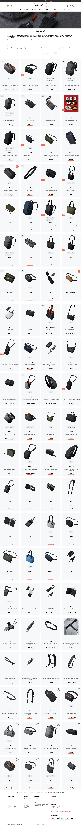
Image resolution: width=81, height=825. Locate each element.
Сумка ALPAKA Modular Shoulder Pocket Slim (9, 364)
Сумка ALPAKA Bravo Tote (51, 783)
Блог (9, 807)
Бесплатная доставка (11, 1)
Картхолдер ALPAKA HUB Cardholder (10, 329)
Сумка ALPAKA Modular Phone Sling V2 (9, 608)
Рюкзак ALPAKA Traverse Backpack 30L (30, 225)
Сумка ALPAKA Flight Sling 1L (71, 539)
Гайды (68, 9)
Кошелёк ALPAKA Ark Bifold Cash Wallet (71, 608)
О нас (9, 805)
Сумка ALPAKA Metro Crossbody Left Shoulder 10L (50, 400)
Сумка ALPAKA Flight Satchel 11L (71, 329)
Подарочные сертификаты (13, 803)
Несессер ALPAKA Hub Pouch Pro (9, 294)
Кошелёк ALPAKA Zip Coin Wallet (51, 469)
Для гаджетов (46, 9)
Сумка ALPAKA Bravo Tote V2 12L (71, 190)
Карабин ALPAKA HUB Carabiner (51, 608)
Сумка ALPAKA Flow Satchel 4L (71, 364)
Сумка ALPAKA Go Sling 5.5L (71, 713)
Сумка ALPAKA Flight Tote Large (71, 225)
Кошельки (26, 9)
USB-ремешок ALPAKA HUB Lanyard (9, 643)
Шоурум (18, 1)
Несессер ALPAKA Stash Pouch (30, 329)
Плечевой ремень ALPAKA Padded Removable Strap (71, 505)
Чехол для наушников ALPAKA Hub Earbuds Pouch (30, 609)
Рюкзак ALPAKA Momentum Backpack (51, 748)
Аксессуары (56, 9)
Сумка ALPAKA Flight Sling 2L (30, 364)
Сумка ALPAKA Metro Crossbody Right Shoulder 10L (71, 470)
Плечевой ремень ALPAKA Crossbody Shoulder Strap (30, 714)
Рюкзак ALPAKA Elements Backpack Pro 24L (71, 85)
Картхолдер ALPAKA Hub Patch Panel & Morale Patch (30, 540)
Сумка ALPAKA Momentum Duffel (10, 748)
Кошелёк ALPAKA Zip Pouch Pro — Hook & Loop (51, 504)
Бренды (63, 9)
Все (56, 53)
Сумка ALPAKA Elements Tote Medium (51, 329)
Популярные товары (28, 806)
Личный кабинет (11, 813)
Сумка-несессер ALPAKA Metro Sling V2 (30, 399)
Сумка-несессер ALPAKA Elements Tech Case (9, 783)
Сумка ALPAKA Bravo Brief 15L (71, 434)
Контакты (23, 1)
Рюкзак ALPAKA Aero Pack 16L (50, 85)
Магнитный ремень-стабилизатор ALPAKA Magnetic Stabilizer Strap (71, 644)
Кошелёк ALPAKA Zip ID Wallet (9, 469)
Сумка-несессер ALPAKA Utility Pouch (10, 190)
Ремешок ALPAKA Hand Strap (9, 678)
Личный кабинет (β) (29, 1)
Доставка (10, 804)
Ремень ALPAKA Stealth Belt (30, 190)
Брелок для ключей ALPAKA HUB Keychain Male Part (30, 679)
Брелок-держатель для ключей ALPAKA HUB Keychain (50, 365)
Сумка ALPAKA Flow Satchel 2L (50, 434)
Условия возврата (11, 809)
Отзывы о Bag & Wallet (12, 806)
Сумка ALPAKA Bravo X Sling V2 (30, 434)
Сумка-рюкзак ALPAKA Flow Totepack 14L (51, 225)
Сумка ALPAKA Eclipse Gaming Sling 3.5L (30, 85)
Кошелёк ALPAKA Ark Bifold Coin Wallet (9, 539)
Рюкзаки (33, 9)
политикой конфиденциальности (61, 799)
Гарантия (9, 808)
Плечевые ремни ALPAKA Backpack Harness (51, 678)
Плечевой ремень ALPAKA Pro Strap (51, 643)
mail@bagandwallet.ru (69, 811)
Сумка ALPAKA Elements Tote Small (50, 539)
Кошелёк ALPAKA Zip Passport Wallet (10, 225)
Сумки (39, 9)
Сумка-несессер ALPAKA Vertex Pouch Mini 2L (30, 783)
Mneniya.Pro (36, 798)
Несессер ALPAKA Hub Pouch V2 (51, 190)
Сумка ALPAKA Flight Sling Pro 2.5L (30, 155)
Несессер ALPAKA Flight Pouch (71, 294)
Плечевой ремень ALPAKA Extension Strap (71, 678)
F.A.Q (9, 798)
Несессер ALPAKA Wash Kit (71, 748)
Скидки (13, 9)
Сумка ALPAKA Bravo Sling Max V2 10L (10, 434)
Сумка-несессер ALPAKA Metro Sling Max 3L (30, 469)
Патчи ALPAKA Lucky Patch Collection (71, 120)
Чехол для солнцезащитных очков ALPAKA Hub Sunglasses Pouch (51, 295)
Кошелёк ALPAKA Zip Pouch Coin (71, 783)
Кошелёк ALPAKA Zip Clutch (51, 120)
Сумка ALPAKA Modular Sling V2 (10, 504)
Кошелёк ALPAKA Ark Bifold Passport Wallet (71, 155)
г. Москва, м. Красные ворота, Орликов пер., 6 (60, 807)
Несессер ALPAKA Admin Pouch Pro (9, 399)
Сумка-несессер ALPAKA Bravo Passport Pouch (50, 156)
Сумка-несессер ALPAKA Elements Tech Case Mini (9, 86)
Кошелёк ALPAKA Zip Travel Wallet (50, 713)
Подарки (19, 9)
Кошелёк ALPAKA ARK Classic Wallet (30, 504)
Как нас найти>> (55, 808)
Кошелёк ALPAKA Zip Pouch (30, 120)
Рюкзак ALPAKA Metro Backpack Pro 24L (9, 155)
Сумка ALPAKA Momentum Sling (30, 748)
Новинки (26, 805)
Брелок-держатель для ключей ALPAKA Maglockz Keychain (30, 644)
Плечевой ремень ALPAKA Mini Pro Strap (9, 713)
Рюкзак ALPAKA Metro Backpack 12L (9, 120)
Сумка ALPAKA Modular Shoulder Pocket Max (71, 399)
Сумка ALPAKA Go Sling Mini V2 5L (30, 294)
